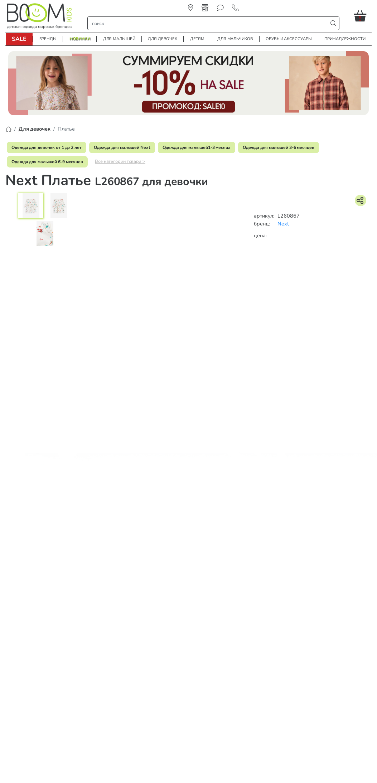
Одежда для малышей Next (122, 147)
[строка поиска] (209, 23)
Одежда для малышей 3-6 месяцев (278, 147)
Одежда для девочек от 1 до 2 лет (46, 147)
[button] (363, 15)
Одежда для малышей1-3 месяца (197, 147)
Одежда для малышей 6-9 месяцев (47, 162)
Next (283, 223)
